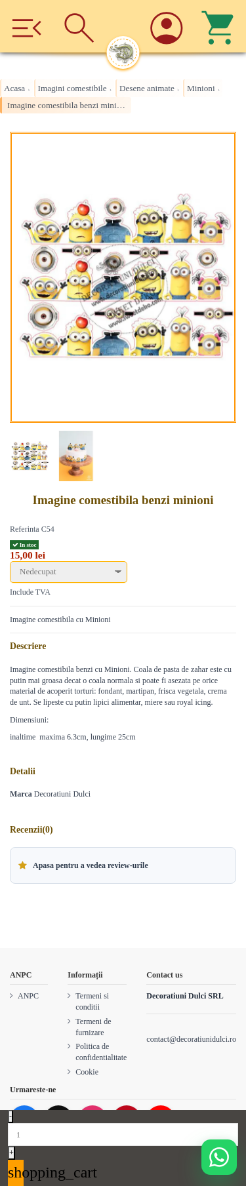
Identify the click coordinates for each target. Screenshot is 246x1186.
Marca (21, 794)
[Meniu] (26, 26)
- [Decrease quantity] (10, 1116)
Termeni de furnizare (93, 1027)
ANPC (28, 995)
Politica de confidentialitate (101, 1052)
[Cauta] (79, 26)
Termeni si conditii (92, 1001)
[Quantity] (123, 1134)
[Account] (167, 26)
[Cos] (219, 26)
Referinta (24, 529)
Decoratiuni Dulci (62, 794)
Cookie (86, 1072)
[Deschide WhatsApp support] (219, 1157)
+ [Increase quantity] (11, 1152)
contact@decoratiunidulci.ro (191, 1039)
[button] (123, 865)
